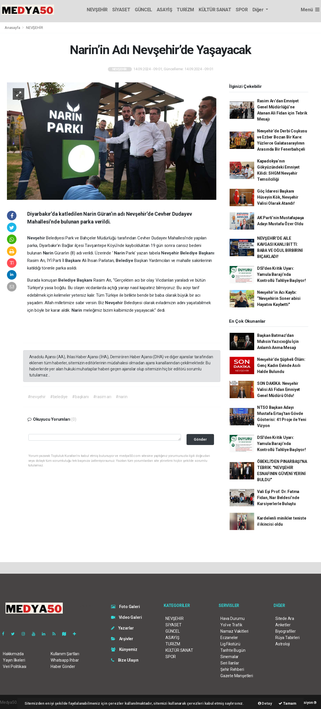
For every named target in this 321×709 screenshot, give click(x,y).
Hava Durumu (232, 618)
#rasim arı (102, 396)
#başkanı (80, 396)
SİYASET (121, 9)
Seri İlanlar (229, 663)
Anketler (282, 625)
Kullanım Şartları (65, 653)
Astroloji (282, 644)
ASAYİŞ (164, 9)
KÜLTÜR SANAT (215, 9)
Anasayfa (13, 27)
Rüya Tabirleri (287, 637)
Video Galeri (126, 617)
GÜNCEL (143, 9)
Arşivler (122, 638)
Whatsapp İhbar (65, 660)
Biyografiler (285, 631)
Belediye (189, 253)
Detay (265, 703)
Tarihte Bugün (233, 650)
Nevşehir (36, 238)
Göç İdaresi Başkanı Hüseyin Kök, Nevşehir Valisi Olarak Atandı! (277, 197)
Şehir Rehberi (232, 669)
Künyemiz (124, 649)
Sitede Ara (284, 618)
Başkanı (206, 253)
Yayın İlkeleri (14, 660)
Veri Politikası (14, 666)
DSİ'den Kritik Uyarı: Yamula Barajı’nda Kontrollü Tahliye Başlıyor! (281, 274)
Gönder (200, 439)
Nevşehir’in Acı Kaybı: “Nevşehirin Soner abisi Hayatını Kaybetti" (278, 298)
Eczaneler (229, 637)
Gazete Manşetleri (236, 675)
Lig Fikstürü (230, 644)
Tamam (287, 703)
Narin (49, 253)
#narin (122, 396)
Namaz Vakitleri (234, 631)
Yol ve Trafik (231, 625)
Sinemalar (229, 656)
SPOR (242, 9)
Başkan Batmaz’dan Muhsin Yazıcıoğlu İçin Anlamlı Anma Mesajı (278, 341)
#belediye (59, 396)
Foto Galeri (125, 606)
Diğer (258, 9)
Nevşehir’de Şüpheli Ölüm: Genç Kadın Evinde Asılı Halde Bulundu (281, 365)
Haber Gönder (63, 666)
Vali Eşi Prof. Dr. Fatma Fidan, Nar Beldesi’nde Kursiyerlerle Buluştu (278, 497)
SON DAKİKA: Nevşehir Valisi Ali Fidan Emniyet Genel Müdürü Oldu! (278, 389)
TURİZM (185, 9)
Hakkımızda (13, 653)
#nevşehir (37, 396)
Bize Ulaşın (125, 660)
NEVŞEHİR (97, 9)
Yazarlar (122, 628)
